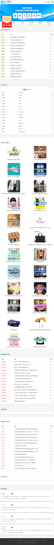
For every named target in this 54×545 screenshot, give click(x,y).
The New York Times (31, 540)
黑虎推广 (11, 540)
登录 (46, 2)
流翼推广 (21, 540)
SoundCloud (16, 540)
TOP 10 (24, 89)
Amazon (39, 540)
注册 (48, 2)
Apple (25, 540)
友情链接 (43, 540)
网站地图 (33, 542)
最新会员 (29, 89)
